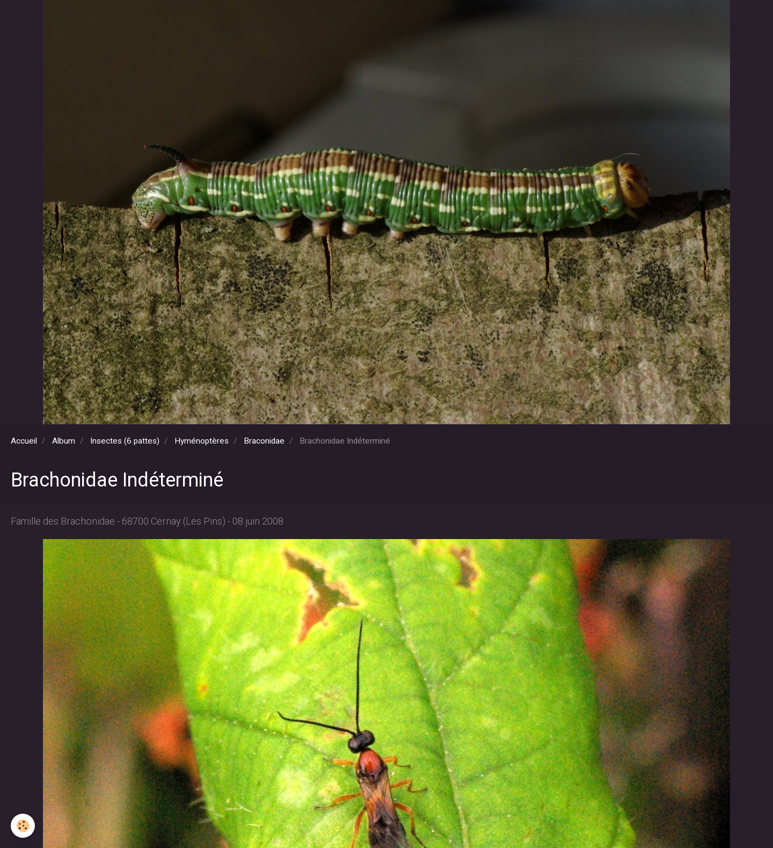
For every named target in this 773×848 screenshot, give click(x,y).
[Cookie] (23, 826)
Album (63, 441)
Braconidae (264, 441)
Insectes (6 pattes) (124, 441)
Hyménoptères (201, 441)
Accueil (24, 441)
